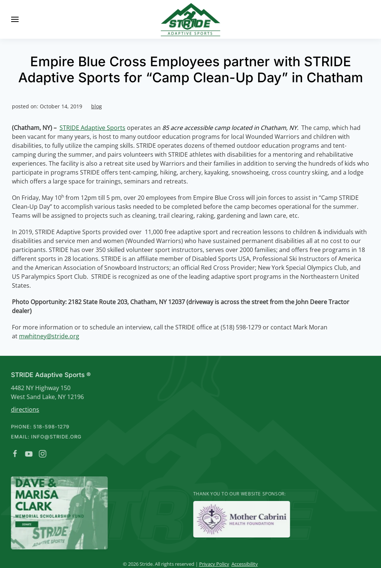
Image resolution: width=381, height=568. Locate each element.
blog (96, 106)
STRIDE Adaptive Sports (92, 128)
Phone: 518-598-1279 (39, 427)
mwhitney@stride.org (49, 336)
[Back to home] (190, 19)
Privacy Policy (213, 564)
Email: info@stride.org (45, 437)
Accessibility (244, 564)
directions (24, 409)
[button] (15, 19)
